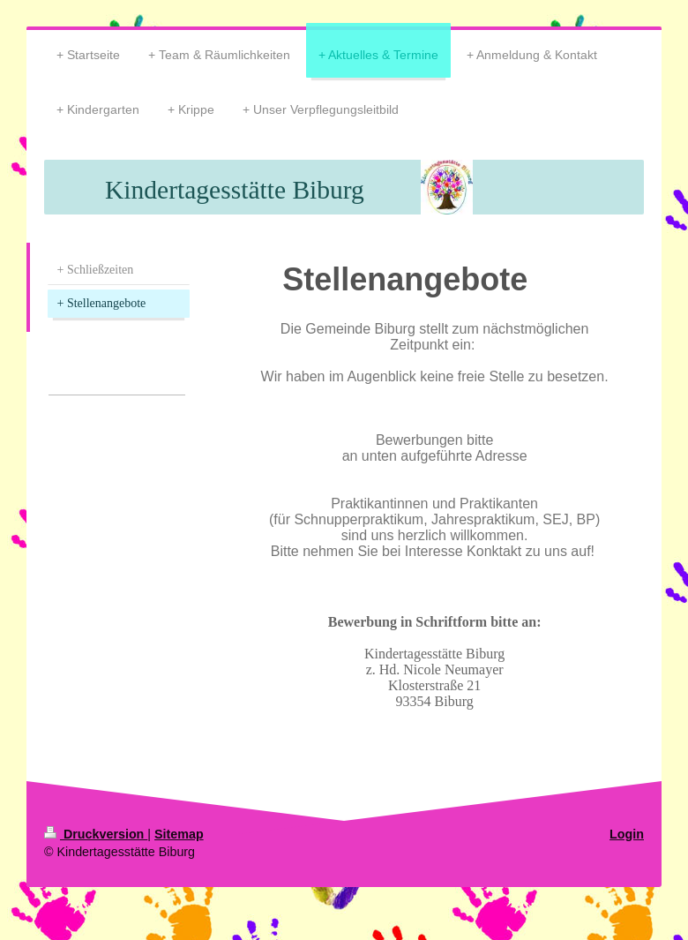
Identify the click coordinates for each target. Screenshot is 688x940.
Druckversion (95, 834)
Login (626, 834)
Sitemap (179, 834)
